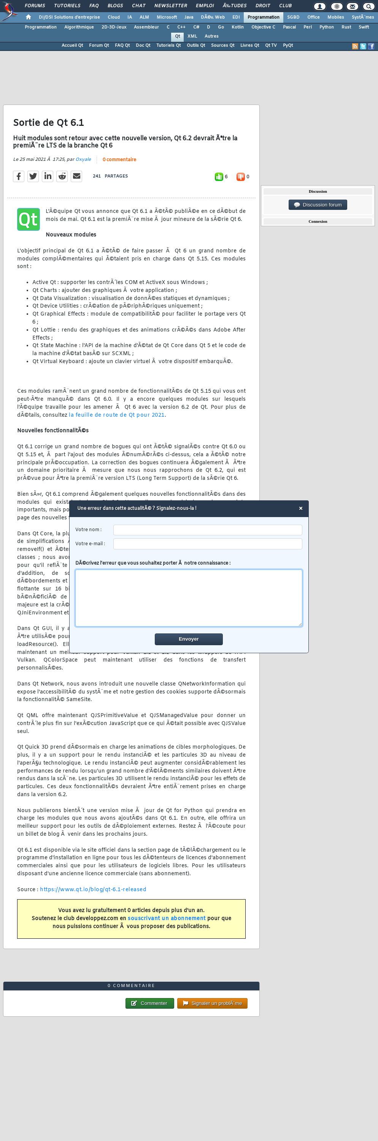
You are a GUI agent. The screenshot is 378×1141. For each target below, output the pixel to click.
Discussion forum (318, 205)
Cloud (114, 17)
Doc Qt (143, 45)
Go (221, 27)
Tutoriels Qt (168, 45)
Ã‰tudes (234, 6)
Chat (138, 6)
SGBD (293, 17)
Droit (263, 6)
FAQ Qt (122, 45)
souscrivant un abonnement (167, 918)
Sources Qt (222, 45)
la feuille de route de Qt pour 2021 (117, 415)
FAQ (94, 6)
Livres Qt (249, 45)
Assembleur (146, 27)
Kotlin (238, 27)
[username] (208, 530)
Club (285, 6)
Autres (212, 36)
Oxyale (83, 160)
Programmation (264, 17)
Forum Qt (99, 45)
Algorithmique (79, 27)
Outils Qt (196, 45)
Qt (177, 36)
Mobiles (335, 17)
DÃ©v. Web (213, 17)
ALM (144, 17)
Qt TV (271, 45)
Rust (346, 27)
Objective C (263, 27)
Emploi (204, 6)
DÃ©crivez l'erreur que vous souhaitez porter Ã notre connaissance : (189, 593)
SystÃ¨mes (363, 17)
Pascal (289, 27)
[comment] (189, 598)
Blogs (115, 6)
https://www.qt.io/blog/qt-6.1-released (93, 889)
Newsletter (170, 6)
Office (313, 17)
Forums (35, 6)
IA (129, 17)
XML (192, 36)
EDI (236, 17)
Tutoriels (67, 6)
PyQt (288, 45)
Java (188, 17)
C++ (181, 27)
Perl (307, 27)
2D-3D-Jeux (114, 27)
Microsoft (167, 17)
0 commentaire (119, 160)
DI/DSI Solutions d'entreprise (69, 17)
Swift (364, 27)
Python (326, 27)
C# (196, 27)
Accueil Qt (72, 45)
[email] (208, 543)
